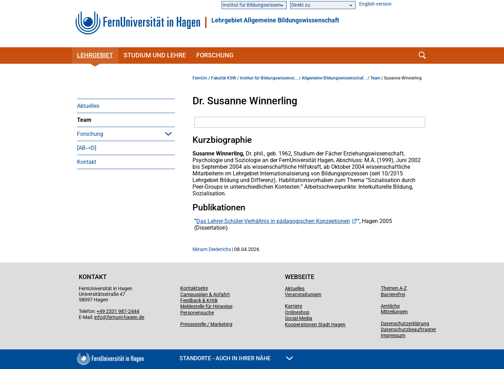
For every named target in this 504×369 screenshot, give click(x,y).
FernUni (199, 78)
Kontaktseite (194, 288)
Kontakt (86, 162)
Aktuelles (88, 106)
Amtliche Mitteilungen (394, 308)
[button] (168, 133)
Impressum (393, 335)
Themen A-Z (394, 288)
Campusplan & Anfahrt (205, 294)
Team (84, 120)
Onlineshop (297, 312)
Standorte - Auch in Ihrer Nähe (236, 358)
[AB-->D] (86, 148)
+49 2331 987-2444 (118, 311)
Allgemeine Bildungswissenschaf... (334, 78)
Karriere (293, 306)
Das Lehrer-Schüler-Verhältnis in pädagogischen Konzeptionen (273, 221)
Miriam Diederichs (211, 249)
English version (375, 4)
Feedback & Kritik (199, 300)
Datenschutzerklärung (405, 323)
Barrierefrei (393, 294)
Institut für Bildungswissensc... (269, 78)
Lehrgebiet (95, 55)
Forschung (214, 55)
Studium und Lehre (155, 55)
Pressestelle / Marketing (206, 324)
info (98, 317)
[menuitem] (126, 106)
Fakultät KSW (223, 78)
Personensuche (197, 312)
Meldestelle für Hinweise (206, 306)
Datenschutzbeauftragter (408, 329)
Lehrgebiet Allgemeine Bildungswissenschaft (275, 20)
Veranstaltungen (303, 294)
